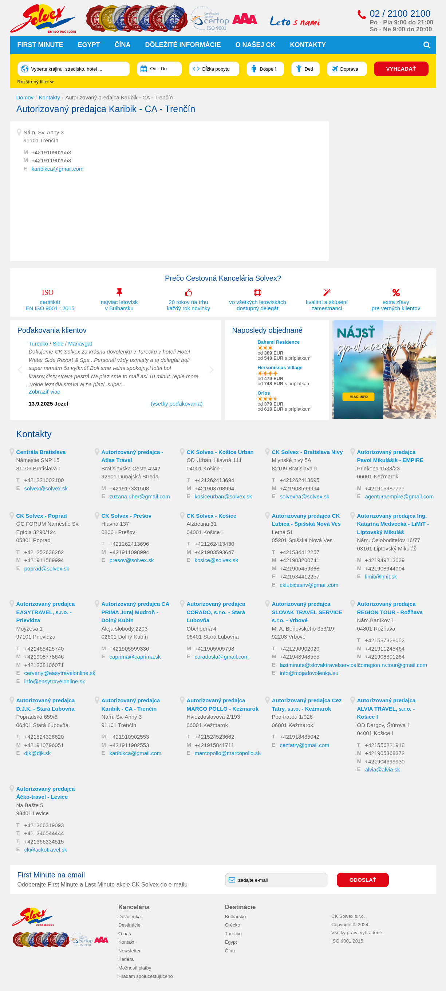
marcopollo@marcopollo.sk (228, 753)
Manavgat (80, 343)
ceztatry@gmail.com (304, 745)
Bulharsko (235, 916)
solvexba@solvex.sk (304, 496)
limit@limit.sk (381, 576)
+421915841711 (214, 745)
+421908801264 (385, 657)
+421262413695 (300, 480)
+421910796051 (44, 745)
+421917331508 (129, 488)
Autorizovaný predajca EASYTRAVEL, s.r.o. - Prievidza (45, 612)
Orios (264, 393)
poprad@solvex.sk (47, 568)
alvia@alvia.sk (382, 769)
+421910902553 (51, 152)
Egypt (89, 44)
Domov (25, 97)
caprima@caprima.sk (135, 657)
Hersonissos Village (280, 367)
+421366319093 (44, 825)
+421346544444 (44, 833)
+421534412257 (300, 552)
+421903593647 (214, 552)
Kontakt (126, 942)
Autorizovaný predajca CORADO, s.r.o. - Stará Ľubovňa (216, 612)
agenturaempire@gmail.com (399, 496)
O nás (124, 933)
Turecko (38, 343)
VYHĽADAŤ (401, 69)
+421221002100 (44, 480)
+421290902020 (300, 648)
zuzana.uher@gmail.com (140, 496)
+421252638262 (44, 552)
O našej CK (256, 44)
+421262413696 (129, 544)
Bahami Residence (279, 342)
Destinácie (129, 925)
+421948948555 (300, 657)
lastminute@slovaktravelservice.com (324, 665)
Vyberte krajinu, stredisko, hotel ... (66, 69)
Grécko (232, 925)
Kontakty (308, 44)
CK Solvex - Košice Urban (220, 452)
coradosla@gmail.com (222, 657)
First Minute (40, 44)
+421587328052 (385, 640)
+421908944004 (385, 568)
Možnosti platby (134, 968)
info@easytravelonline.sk (54, 681)
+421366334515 (44, 841)
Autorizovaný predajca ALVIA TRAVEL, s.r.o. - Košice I (386, 708)
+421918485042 (300, 737)
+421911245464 (385, 648)
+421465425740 (44, 648)
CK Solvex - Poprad (41, 516)
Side (58, 343)
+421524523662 (214, 737)
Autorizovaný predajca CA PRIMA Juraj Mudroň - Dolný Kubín (135, 612)
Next (211, 373)
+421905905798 (214, 648)
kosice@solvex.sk (216, 560)
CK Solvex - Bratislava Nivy (307, 452)
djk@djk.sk (37, 753)
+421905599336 (129, 648)
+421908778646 (44, 657)
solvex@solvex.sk (46, 488)
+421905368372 (385, 753)
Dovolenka (129, 916)
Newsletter (129, 951)
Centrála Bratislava (41, 452)
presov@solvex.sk (132, 560)
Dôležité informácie (183, 44)
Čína (123, 44)
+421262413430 (214, 544)
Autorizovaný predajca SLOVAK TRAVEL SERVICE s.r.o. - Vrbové (307, 612)
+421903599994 (300, 488)
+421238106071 (44, 665)
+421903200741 (300, 560)
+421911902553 (51, 160)
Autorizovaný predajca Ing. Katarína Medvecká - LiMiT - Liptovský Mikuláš (393, 524)
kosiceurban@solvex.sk (223, 496)
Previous (24, 373)
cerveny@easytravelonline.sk (59, 673)
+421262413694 (214, 480)
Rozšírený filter (35, 81)
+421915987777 (385, 488)
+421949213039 (385, 560)
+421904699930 (385, 761)
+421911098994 (129, 552)
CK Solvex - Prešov (127, 516)
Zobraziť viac (44, 391)
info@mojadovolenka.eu (309, 673)
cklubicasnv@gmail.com (309, 585)
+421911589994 (44, 560)
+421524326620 (44, 737)
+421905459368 (300, 568)
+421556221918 (385, 745)
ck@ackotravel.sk (45, 849)
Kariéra (126, 959)
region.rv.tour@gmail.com (396, 665)
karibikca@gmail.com (58, 169)
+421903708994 (214, 488)
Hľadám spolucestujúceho (145, 976)
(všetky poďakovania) (177, 403)
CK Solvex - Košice (212, 516)
